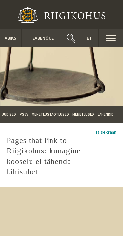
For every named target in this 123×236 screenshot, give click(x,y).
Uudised (9, 114)
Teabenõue (42, 38)
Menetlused (83, 114)
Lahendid (105, 114)
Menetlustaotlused (50, 114)
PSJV (24, 114)
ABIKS (10, 38)
